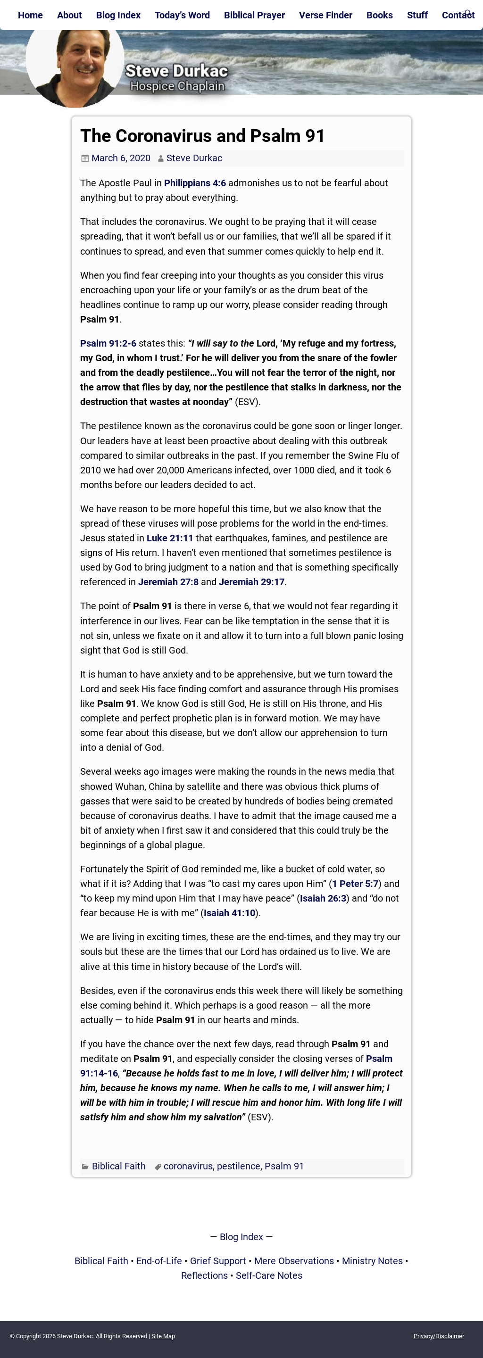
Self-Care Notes (269, 1275)
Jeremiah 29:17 (251, 582)
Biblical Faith (119, 1166)
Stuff (417, 15)
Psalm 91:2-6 (108, 343)
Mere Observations (294, 1261)
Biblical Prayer (254, 15)
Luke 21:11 (170, 538)
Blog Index (118, 15)
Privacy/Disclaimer (439, 1336)
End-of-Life (159, 1261)
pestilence (238, 1166)
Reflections (204, 1275)
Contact (458, 15)
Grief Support (218, 1261)
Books (379, 15)
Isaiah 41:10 (229, 913)
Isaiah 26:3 (323, 898)
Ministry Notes (372, 1261)
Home (30, 15)
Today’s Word (182, 15)
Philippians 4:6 (195, 183)
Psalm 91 (284, 1166)
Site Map (163, 1336)
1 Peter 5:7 (355, 883)
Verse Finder (325, 15)
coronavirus (188, 1166)
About (69, 15)
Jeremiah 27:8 (168, 582)
